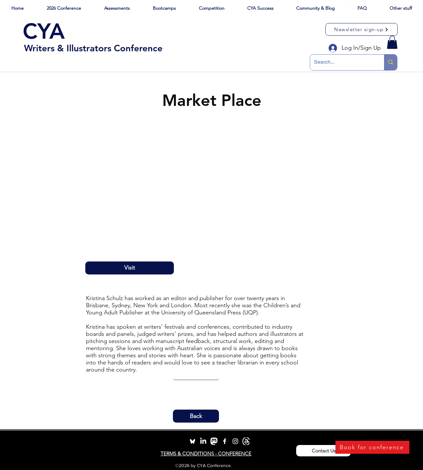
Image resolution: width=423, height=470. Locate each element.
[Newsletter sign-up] (361, 29)
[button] (63, 5)
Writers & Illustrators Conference (93, 48)
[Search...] (342, 62)
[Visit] (129, 267)
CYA (44, 31)
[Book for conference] (372, 447)
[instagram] (235, 441)
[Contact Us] (323, 450)
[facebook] (224, 441)
